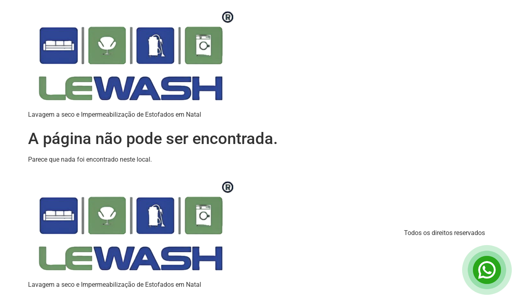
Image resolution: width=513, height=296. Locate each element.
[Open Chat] (487, 270)
